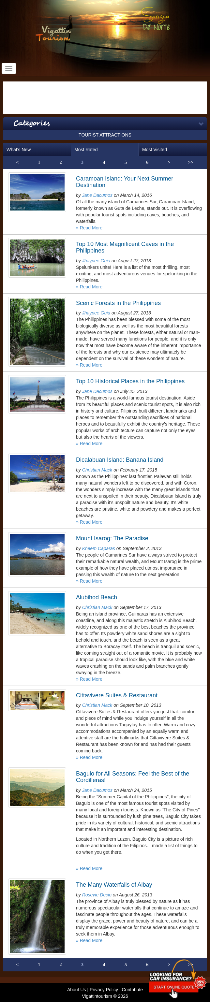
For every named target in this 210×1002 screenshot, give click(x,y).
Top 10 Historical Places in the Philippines (130, 381)
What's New (19, 149)
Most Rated (86, 149)
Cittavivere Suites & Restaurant (117, 695)
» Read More (89, 227)
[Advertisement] (105, 97)
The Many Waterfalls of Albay (114, 884)
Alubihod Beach (96, 597)
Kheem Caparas (98, 548)
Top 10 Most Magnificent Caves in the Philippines (125, 247)
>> (190, 162)
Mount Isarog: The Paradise (112, 538)
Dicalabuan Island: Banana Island (119, 460)
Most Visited (154, 149)
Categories (31, 123)
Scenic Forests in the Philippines (118, 303)
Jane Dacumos (97, 195)
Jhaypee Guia (96, 260)
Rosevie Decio (97, 894)
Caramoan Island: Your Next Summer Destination (124, 181)
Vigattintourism (97, 996)
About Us (76, 989)
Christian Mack (97, 469)
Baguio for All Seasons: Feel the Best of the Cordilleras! (132, 776)
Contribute (132, 989)
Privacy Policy (104, 989)
